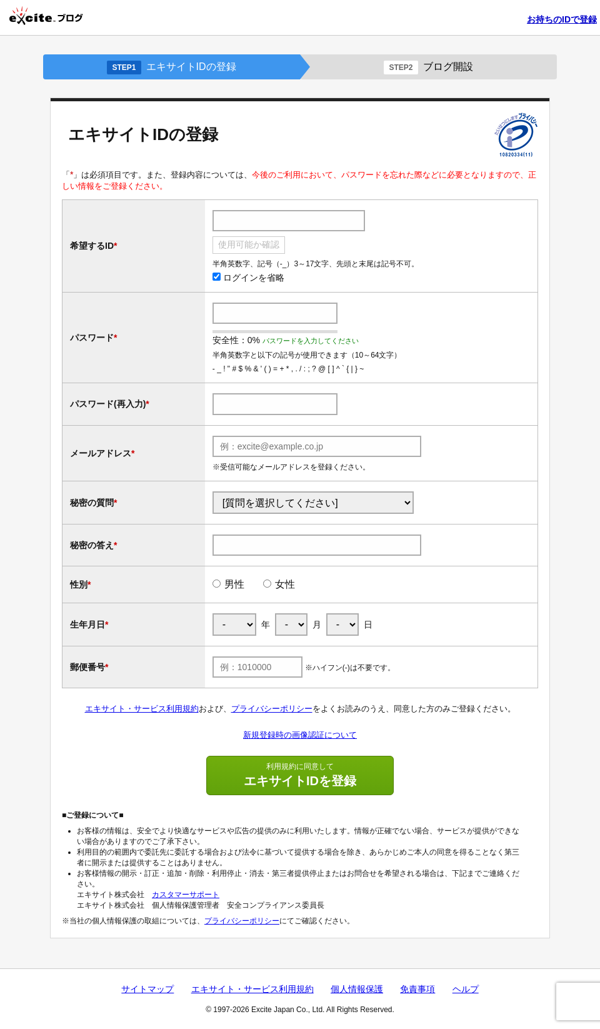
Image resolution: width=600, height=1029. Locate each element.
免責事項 (417, 989)
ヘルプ (465, 989)
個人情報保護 (357, 989)
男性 (234, 584)
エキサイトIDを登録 (300, 774)
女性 (285, 584)
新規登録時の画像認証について (300, 735)
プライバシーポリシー (271, 708)
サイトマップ (147, 989)
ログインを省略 (248, 278)
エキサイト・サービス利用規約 (142, 708)
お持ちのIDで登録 (562, 19)
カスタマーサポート (185, 894)
